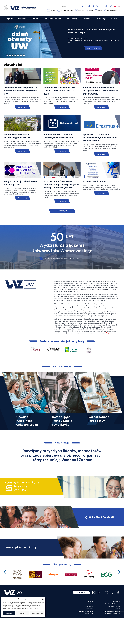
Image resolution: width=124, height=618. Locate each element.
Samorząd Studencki (21, 547)
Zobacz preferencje (37, 613)
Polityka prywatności (112, 613)
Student (90, 604)
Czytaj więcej (22, 107)
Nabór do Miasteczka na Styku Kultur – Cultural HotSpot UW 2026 (59, 90)
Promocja (89, 609)
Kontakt (117, 609)
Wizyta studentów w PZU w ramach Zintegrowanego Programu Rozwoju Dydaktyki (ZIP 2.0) (61, 184)
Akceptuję (9, 613)
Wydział (90, 602)
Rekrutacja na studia (99, 517)
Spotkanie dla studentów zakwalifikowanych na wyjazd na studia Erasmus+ (100, 137)
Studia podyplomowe (112, 604)
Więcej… (109, 333)
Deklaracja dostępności (111, 611)
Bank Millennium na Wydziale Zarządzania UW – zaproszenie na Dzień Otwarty (100, 90)
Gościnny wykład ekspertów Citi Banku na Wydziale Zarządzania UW (21, 90)
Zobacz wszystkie (62, 211)
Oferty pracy (88, 613)
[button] (43, 599)
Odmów (22, 613)
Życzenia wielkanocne (94, 181)
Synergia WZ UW (114, 606)
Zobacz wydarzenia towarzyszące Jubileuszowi (62, 258)
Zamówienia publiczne (85, 611)
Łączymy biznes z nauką (20, 482)
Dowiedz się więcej (93, 48)
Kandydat (116, 602)
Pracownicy (89, 606)
